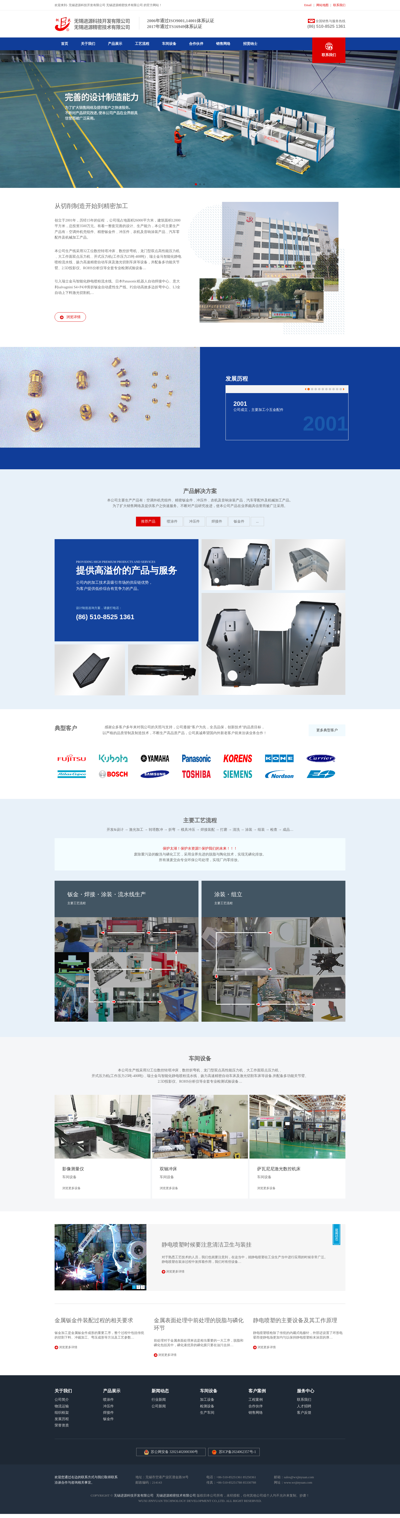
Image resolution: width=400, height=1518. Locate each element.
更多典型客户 (327, 730)
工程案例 (255, 1400)
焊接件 (216, 521)
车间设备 (169, 44)
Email (308, 5)
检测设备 (207, 1406)
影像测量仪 (73, 1168)
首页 (64, 44)
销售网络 (223, 44)
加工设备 (207, 1400)
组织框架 (62, 1413)
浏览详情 (70, 317)
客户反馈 (304, 1413)
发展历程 (62, 1419)
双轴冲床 (168, 1168)
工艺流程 (142, 44)
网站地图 (322, 5)
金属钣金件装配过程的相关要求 (94, 1320)
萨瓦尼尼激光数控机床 (279, 1168)
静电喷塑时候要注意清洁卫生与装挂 (207, 1244)
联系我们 (339, 5)
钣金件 (239, 521)
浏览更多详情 (173, 1271)
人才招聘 (304, 1406)
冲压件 (194, 521)
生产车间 (207, 1413)
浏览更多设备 (71, 1188)
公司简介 (62, 1400)
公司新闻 (159, 1406)
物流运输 (62, 1406)
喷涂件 (172, 521)
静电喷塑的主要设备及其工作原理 (295, 1320)
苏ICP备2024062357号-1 (237, 1452)
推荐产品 (148, 521)
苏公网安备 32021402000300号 (171, 1452)
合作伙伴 (196, 44)
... (257, 521)
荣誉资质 (62, 1425)
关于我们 (88, 44)
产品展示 (115, 44)
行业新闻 (159, 1400)
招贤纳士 (250, 44)
